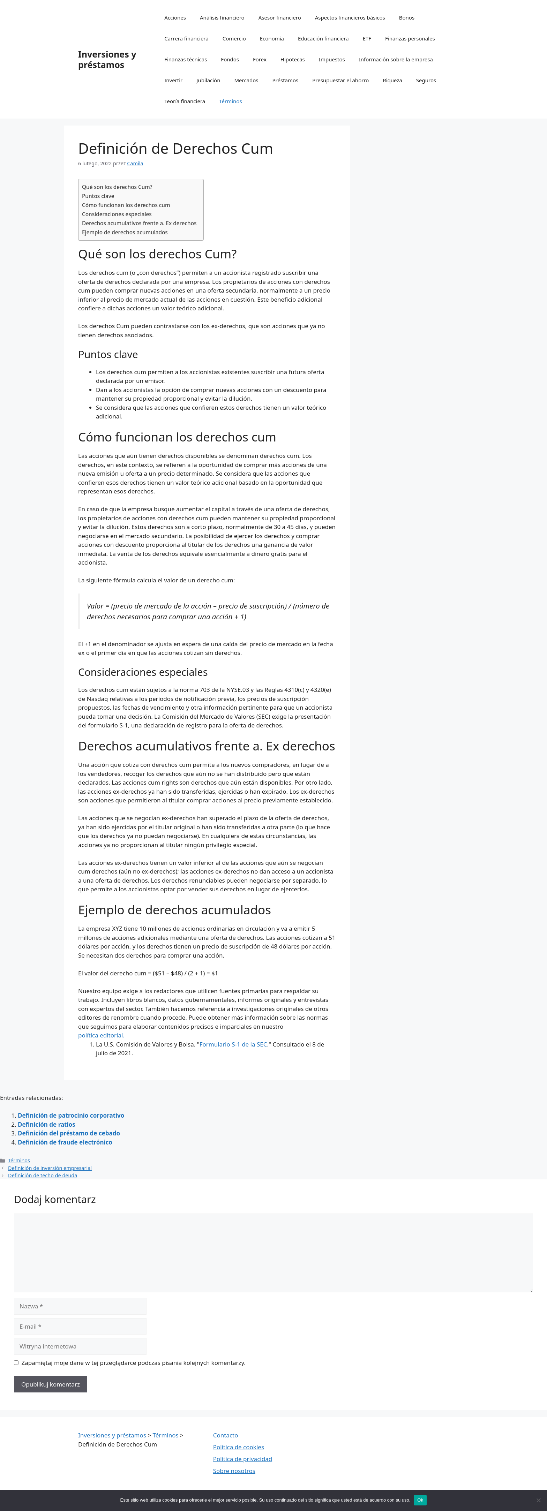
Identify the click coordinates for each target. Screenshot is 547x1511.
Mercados (246, 80)
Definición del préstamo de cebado (69, 1133)
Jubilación (208, 80)
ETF (367, 38)
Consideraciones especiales (117, 214)
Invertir (173, 80)
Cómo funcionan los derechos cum (126, 205)
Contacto (225, 1435)
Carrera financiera (186, 38)
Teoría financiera (184, 101)
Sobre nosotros (234, 1471)
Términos (230, 101)
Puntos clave (98, 195)
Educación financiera (323, 38)
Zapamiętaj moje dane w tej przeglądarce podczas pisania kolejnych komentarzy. (134, 1363)
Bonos (406, 17)
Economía (272, 38)
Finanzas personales (410, 38)
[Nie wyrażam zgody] (538, 1500)
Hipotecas (292, 59)
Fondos (230, 59)
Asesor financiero (279, 17)
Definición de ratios (46, 1124)
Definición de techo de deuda (42, 1175)
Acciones (175, 17)
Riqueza (392, 80)
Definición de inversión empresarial (50, 1168)
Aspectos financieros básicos (350, 17)
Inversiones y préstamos (107, 59)
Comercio (234, 38)
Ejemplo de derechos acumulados (125, 232)
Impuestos (332, 59)
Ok (420, 1500)
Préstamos (285, 80)
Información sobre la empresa (396, 59)
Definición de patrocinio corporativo (71, 1115)
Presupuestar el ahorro (340, 80)
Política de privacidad (242, 1459)
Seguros (426, 80)
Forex (260, 59)
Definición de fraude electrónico (65, 1142)
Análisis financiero (222, 17)
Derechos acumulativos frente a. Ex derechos (139, 223)
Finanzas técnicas (185, 59)
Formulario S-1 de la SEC (233, 1044)
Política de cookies (238, 1447)
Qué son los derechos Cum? (117, 186)
